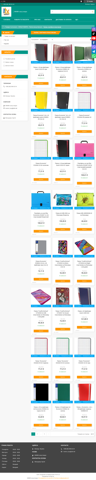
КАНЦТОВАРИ (23, 27)
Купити (41, 83)
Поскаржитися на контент (46, 478)
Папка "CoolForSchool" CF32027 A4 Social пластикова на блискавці (63, 313)
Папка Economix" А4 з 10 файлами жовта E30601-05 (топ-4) (41, 117)
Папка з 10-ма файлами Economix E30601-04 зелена (84, 69)
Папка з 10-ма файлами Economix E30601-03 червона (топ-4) (62, 69)
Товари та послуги (21, 19)
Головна (6, 19)
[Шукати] (93, 12)
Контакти (48, 19)
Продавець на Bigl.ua (48, 476)
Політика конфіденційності (61, 478)
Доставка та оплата (64, 19)
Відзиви (6, 43)
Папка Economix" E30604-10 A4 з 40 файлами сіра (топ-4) (41, 263)
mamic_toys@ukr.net (11, 108)
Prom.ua (57, 474)
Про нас (37, 19)
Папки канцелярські (35, 27)
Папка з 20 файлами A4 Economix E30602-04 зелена (62, 409)
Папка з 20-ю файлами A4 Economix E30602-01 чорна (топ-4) (41, 409)
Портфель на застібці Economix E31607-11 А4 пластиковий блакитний (41, 215)
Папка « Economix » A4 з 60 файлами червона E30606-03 (84, 409)
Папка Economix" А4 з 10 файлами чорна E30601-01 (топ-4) (63, 117)
